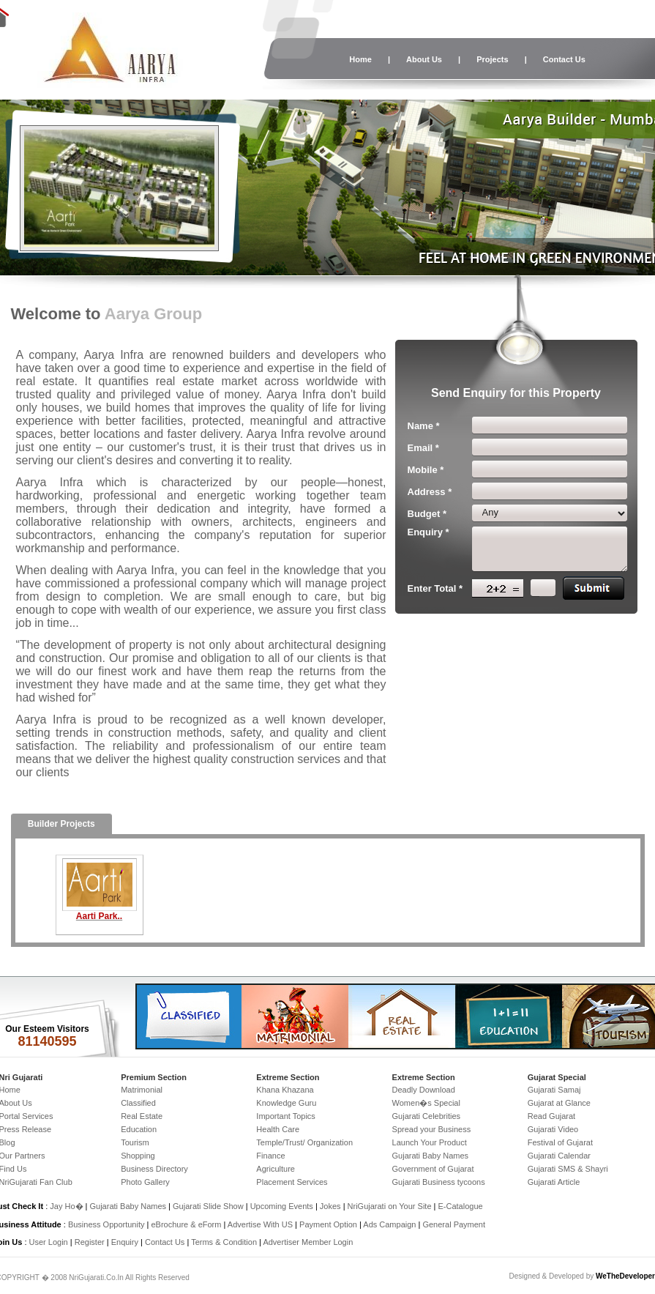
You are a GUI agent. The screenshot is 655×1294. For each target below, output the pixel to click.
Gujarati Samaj (554, 1089)
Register (90, 1242)
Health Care (277, 1129)
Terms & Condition (224, 1242)
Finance (270, 1155)
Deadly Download (423, 1089)
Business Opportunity (106, 1224)
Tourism (135, 1142)
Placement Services (291, 1182)
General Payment (453, 1224)
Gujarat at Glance (559, 1102)
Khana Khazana (284, 1089)
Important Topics (285, 1116)
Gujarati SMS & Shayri (568, 1168)
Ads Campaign (389, 1224)
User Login (48, 1242)
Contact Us (564, 59)
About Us (424, 59)
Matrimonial (141, 1089)
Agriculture (275, 1168)
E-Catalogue (460, 1206)
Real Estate (141, 1116)
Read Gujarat (551, 1116)
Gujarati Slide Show (209, 1206)
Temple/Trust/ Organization (304, 1142)
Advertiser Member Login (308, 1242)
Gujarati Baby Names (430, 1155)
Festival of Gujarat (560, 1142)
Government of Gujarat (433, 1168)
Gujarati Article (554, 1182)
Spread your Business (431, 1129)
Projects (492, 59)
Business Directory (154, 1168)
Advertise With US (260, 1224)
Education (139, 1129)
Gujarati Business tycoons (438, 1182)
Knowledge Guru (286, 1102)
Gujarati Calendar (559, 1155)
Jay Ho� (66, 1206)
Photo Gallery (145, 1182)
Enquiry (126, 1242)
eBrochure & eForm (186, 1224)
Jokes (331, 1206)
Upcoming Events (281, 1206)
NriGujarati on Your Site (390, 1206)
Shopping (138, 1155)
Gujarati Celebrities (426, 1116)
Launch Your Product (429, 1142)
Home (360, 59)
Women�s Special (426, 1102)
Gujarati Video (553, 1129)
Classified (138, 1102)
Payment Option (328, 1224)
